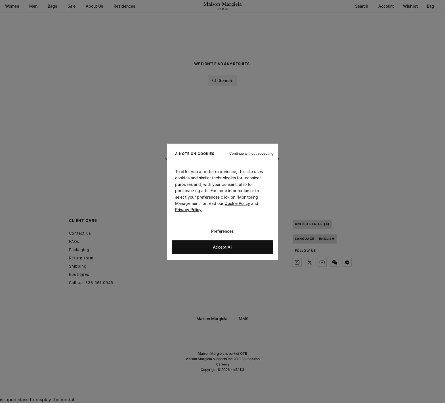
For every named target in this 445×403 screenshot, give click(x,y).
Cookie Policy (237, 203)
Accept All (222, 246)
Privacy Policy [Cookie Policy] (188, 209)
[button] (251, 153)
